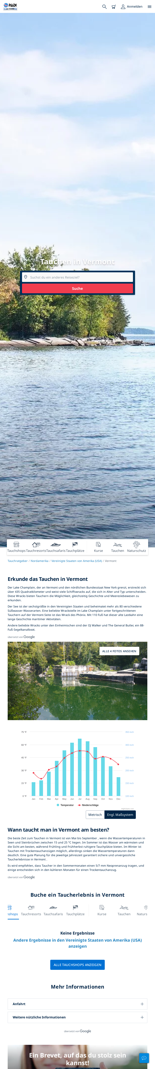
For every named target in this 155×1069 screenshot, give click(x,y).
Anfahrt (19, 1004)
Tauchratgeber (18, 561)
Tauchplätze (75, 910)
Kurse (101, 910)
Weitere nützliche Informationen (39, 1017)
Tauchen (124, 910)
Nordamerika (39, 561)
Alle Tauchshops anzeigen (78, 965)
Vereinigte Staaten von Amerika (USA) (76, 561)
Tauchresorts (31, 910)
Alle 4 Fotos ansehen (119, 651)
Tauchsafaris (53, 910)
